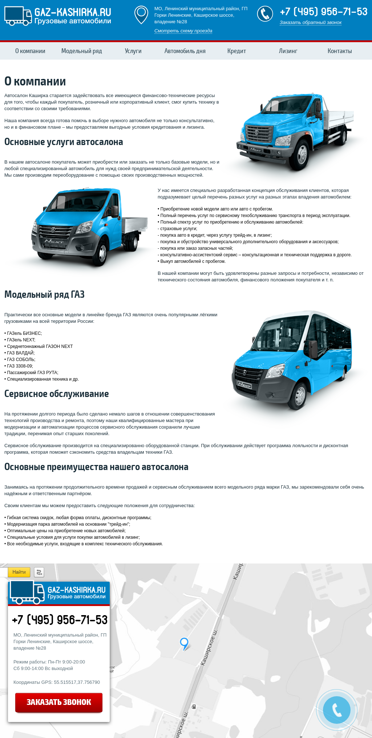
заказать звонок (59, 704)
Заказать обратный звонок (310, 22)
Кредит (236, 51)
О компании (30, 51)
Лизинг (288, 51)
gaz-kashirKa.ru (57, 16)
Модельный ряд (81, 51)
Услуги (133, 51)
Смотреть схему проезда (183, 30)
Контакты (340, 51)
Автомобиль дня (185, 51)
